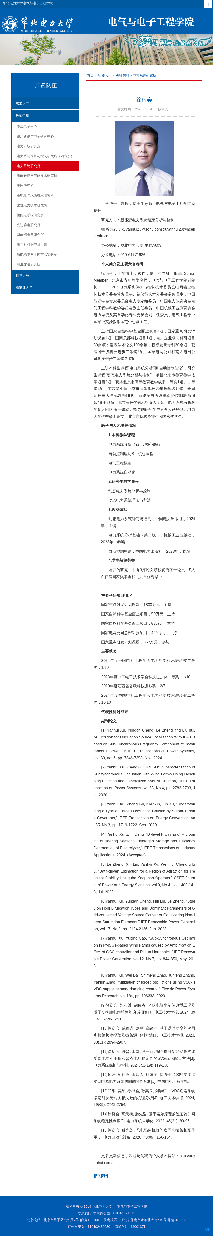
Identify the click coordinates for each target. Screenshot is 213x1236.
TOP (207, 1226)
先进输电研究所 (28, 225)
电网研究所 (25, 185)
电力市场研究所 (28, 146)
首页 (90, 75)
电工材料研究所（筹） (33, 244)
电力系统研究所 (28, 166)
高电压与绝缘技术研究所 (35, 195)
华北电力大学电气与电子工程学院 (28, 3)
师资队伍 (105, 75)
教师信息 (22, 116)
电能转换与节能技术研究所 (37, 176)
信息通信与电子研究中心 (35, 136)
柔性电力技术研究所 (32, 205)
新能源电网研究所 (30, 235)
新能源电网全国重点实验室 (37, 254)
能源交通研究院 (28, 264)
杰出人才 (22, 103)
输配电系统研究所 (30, 215)
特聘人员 (22, 275)
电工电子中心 (27, 126)
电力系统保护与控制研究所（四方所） (45, 156)
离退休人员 (24, 288)
